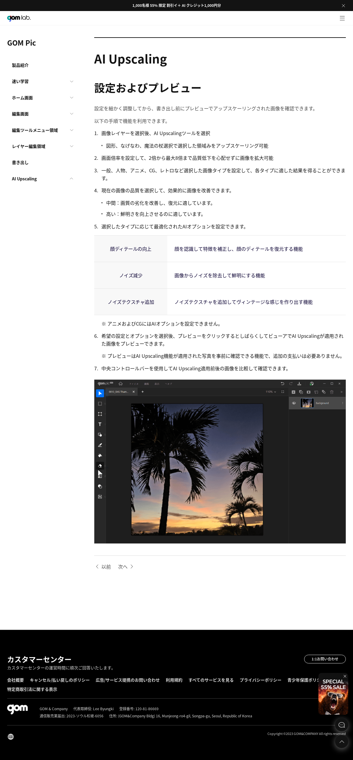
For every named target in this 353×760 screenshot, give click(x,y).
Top (341, 741)
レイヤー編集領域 (28, 146)
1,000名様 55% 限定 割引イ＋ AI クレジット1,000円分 (176, 5)
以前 (106, 566)
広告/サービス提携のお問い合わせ (128, 680)
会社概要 (15, 680)
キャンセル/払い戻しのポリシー (60, 680)
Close (343, 5)
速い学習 (20, 81)
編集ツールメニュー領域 (35, 130)
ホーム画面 (22, 97)
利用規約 (174, 680)
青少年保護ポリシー (306, 680)
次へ (123, 566)
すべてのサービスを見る (211, 680)
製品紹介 (20, 65)
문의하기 (341, 724)
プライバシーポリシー (260, 680)
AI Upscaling (24, 179)
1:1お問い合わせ (325, 659)
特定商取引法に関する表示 (32, 689)
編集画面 (20, 114)
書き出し (20, 162)
